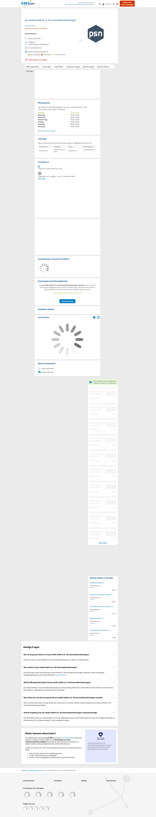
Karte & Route (103, 66)
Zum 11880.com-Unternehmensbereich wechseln (79, 4)
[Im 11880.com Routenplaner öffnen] (94, 317)
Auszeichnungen (73, 66)
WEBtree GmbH (95, 618)
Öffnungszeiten (32, 66)
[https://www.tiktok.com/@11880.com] (36, 808)
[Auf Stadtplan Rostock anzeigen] (98, 317)
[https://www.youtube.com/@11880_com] (46, 808)
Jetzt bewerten (67, 301)
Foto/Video (58, 66)
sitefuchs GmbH (96, 583)
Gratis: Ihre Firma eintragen (127, 3)
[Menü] (118, 3)
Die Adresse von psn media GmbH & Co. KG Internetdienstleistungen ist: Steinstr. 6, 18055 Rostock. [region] (56, 660)
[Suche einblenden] (100, 3)
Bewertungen (88, 66)
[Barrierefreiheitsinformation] (114, 3)
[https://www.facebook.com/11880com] (25, 808)
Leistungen (46, 66)
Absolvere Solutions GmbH (100, 594)
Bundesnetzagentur (68, 738)
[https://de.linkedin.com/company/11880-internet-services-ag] (41, 808)
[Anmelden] (107, 3)
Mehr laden (103, 543)
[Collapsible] (114, 654)
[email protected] (60, 675)
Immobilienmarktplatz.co (99, 630)
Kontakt (29, 71)
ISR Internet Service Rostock (100, 606)
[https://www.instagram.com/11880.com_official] (30, 808)
